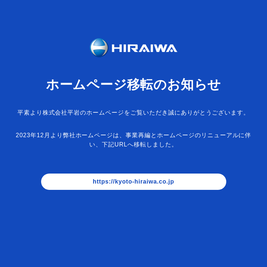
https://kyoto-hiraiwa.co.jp (133, 181)
